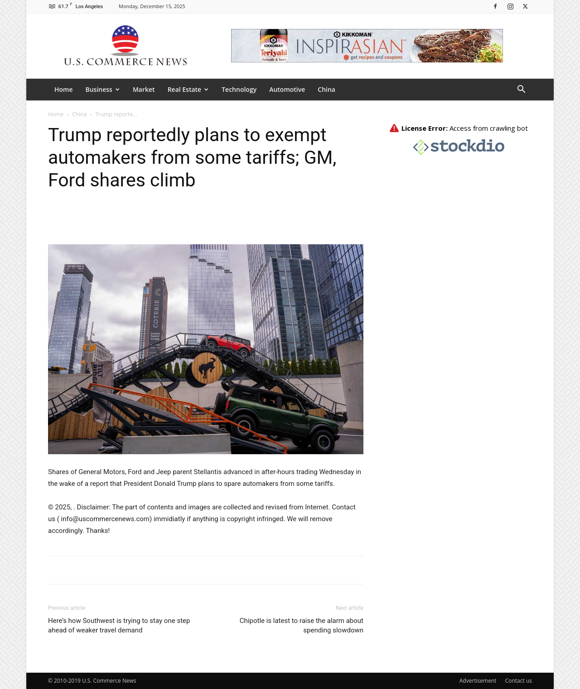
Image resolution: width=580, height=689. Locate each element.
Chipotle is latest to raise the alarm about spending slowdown (301, 625)
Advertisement (478, 680)
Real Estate (188, 89)
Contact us (518, 680)
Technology (239, 89)
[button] (521, 90)
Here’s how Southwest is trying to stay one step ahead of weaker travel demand (119, 625)
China (326, 89)
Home (63, 89)
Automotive (287, 89)
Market (144, 89)
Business (103, 89)
